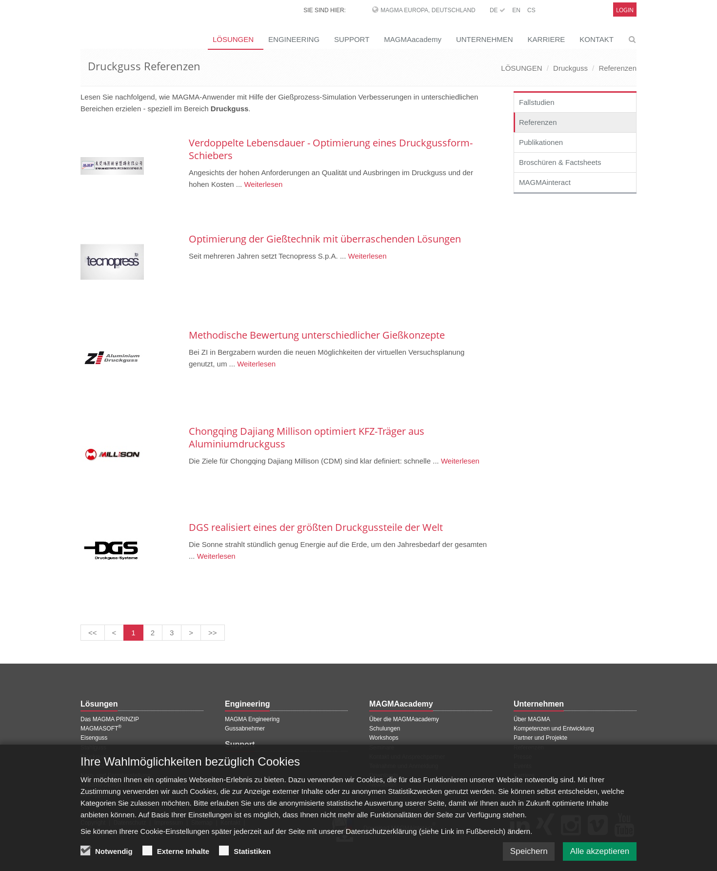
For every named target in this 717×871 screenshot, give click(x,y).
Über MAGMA (532, 719)
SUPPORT (351, 39)
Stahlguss (93, 747)
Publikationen (541, 142)
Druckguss (570, 68)
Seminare (381, 747)
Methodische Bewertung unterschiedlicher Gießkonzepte (317, 335)
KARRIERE (546, 39)
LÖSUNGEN (233, 39)
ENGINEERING (293, 39)
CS (531, 10)
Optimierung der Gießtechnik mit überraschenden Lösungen (325, 238)
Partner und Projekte (540, 737)
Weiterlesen (262, 184)
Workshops (383, 737)
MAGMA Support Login (255, 759)
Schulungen (384, 728)
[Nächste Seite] (191, 633)
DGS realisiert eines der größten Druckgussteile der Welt (316, 527)
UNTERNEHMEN (484, 39)
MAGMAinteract (545, 182)
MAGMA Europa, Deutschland (427, 10)
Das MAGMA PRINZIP (109, 719)
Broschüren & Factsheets (560, 162)
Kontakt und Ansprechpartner (407, 756)
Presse (523, 756)
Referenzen (617, 68)
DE (497, 10)
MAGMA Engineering (252, 719)
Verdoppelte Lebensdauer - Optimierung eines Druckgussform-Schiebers (331, 149)
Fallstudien (537, 102)
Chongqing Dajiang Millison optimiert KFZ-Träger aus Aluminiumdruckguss (306, 437)
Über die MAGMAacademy (404, 719)
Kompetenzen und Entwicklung (554, 728)
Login (625, 10)
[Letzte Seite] (212, 633)
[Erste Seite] (92, 633)
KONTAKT (596, 39)
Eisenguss (93, 737)
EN (516, 10)
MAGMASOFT (100, 728)
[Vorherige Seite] (114, 633)
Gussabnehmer (245, 728)
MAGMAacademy (412, 39)
